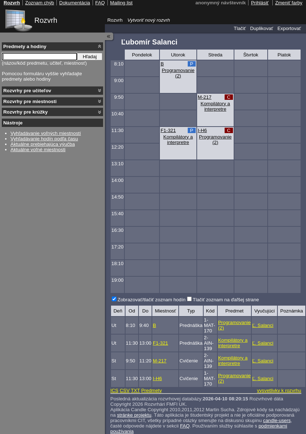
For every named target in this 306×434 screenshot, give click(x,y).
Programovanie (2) (178, 73)
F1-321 (168, 130)
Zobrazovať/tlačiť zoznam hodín (152, 299)
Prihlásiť (260, 2)
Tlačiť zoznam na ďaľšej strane (226, 299)
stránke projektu (134, 415)
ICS (114, 390)
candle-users (276, 420)
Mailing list (121, 2)
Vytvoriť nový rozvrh (148, 20)
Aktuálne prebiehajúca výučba (42, 144)
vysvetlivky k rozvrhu (279, 390)
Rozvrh (45, 20)
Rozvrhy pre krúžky (25, 112)
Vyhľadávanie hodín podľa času (44, 138)
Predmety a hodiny (24, 46)
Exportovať (289, 28)
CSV (124, 390)
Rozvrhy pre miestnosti (29, 101)
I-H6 (202, 130)
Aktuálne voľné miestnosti (37, 149)
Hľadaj (90, 56)
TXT (135, 390)
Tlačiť (240, 28)
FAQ (185, 426)
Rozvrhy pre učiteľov (27, 90)
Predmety (151, 390)
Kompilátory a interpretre (215, 106)
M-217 (205, 97)
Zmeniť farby (288, 2)
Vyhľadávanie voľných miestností (45, 133)
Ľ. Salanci (262, 325)
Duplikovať (261, 28)
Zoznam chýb (39, 2)
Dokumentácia (74, 2)
